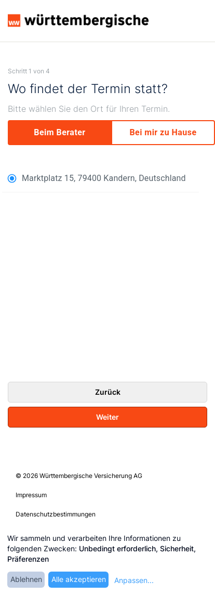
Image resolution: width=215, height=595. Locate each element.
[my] (163, 132)
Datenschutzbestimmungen (56, 514)
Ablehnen (26, 579)
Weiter (107, 416)
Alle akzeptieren (78, 579)
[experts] (60, 132)
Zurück (107, 391)
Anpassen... (134, 580)
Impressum (31, 495)
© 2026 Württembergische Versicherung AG (79, 476)
